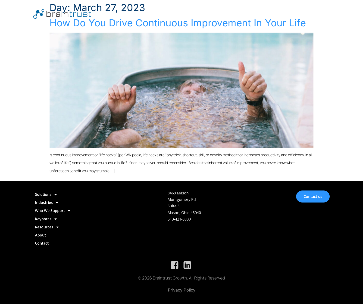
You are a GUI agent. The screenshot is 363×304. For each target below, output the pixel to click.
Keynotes (254, 13)
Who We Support (220, 13)
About (303, 13)
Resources (281, 13)
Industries (185, 13)
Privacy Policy (181, 290)
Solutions (158, 13)
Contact (320, 13)
